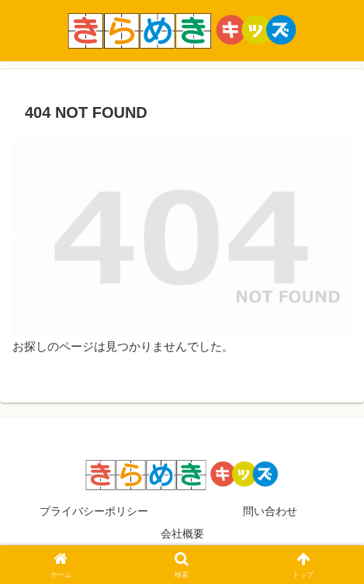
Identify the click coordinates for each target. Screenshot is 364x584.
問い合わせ (270, 511)
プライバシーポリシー (94, 511)
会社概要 (182, 533)
